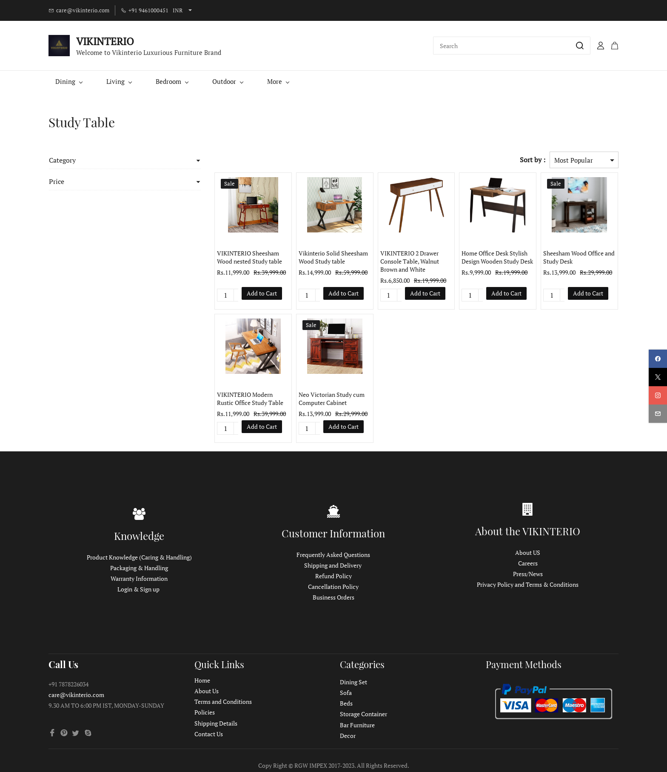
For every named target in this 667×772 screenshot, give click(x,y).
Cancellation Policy (333, 587)
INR (177, 10)
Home (202, 680)
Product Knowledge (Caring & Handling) (139, 557)
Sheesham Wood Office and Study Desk (576, 257)
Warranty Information (139, 578)
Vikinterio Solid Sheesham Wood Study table (322, 257)
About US (527, 552)
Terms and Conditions (223, 701)
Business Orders (333, 597)
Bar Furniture (357, 725)
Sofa (346, 693)
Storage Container (363, 714)
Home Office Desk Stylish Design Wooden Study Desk (492, 257)
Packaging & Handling (139, 568)
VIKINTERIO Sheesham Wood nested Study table (236, 257)
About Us (206, 691)
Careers (528, 563)
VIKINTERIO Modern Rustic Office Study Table (240, 398)
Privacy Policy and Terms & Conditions (528, 584)
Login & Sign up (138, 589)
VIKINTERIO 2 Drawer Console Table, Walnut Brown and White (401, 261)
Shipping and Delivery (333, 565)
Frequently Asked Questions (333, 555)
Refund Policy (333, 576)
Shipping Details (215, 723)
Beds (346, 703)
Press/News (528, 574)
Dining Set (353, 682)
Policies (204, 712)
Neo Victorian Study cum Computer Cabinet (321, 398)
